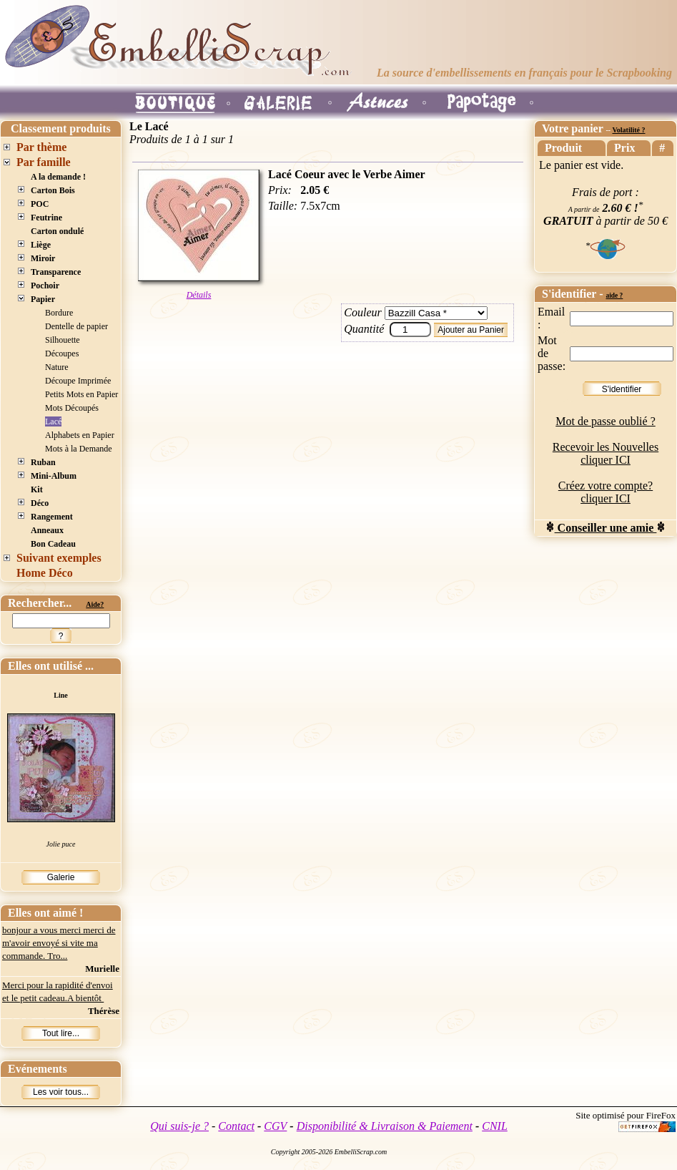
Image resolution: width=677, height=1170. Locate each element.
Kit (37, 489)
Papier (43, 299)
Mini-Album (53, 476)
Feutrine (46, 218)
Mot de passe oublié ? (605, 421)
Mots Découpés (72, 408)
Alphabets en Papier (79, 435)
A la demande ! (58, 177)
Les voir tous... (61, 1092)
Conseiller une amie (606, 528)
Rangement (52, 517)
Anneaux (47, 530)
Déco (40, 503)
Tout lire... (60, 1033)
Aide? (95, 604)
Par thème (41, 147)
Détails (199, 295)
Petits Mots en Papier (81, 394)
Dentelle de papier (76, 326)
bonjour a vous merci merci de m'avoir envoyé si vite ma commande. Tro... (58, 943)
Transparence (56, 272)
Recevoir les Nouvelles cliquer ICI (605, 453)
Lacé (53, 421)
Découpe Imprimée (78, 381)
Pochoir (45, 286)
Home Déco (44, 573)
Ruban (43, 462)
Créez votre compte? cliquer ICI (605, 491)
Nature (57, 367)
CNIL (495, 1126)
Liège (41, 245)
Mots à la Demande (78, 449)
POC (40, 204)
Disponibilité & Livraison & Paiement (385, 1126)
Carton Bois (53, 190)
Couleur (362, 312)
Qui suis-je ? (179, 1126)
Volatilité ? (628, 130)
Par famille (43, 162)
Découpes (62, 353)
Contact (236, 1126)
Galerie (61, 877)
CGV (275, 1126)
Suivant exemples (59, 558)
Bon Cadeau (53, 544)
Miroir (43, 258)
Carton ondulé (57, 231)
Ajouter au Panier (471, 330)
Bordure (59, 313)
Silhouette (62, 340)
